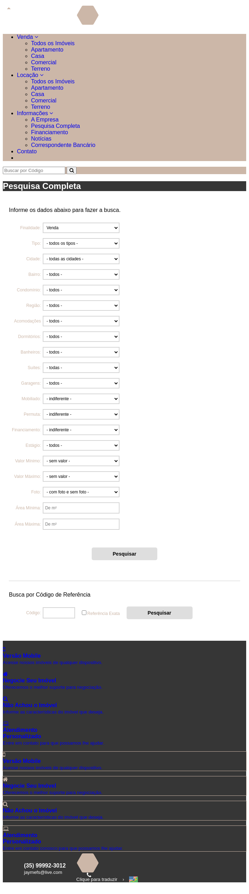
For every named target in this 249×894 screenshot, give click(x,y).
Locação (30, 75)
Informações (35, 113)
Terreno (40, 69)
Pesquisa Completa (55, 126)
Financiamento (49, 132)
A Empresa (45, 120)
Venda (27, 37)
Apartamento (47, 50)
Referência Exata (103, 613)
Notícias (41, 139)
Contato (27, 151)
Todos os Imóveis (53, 43)
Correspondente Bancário (63, 145)
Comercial (43, 62)
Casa (37, 56)
